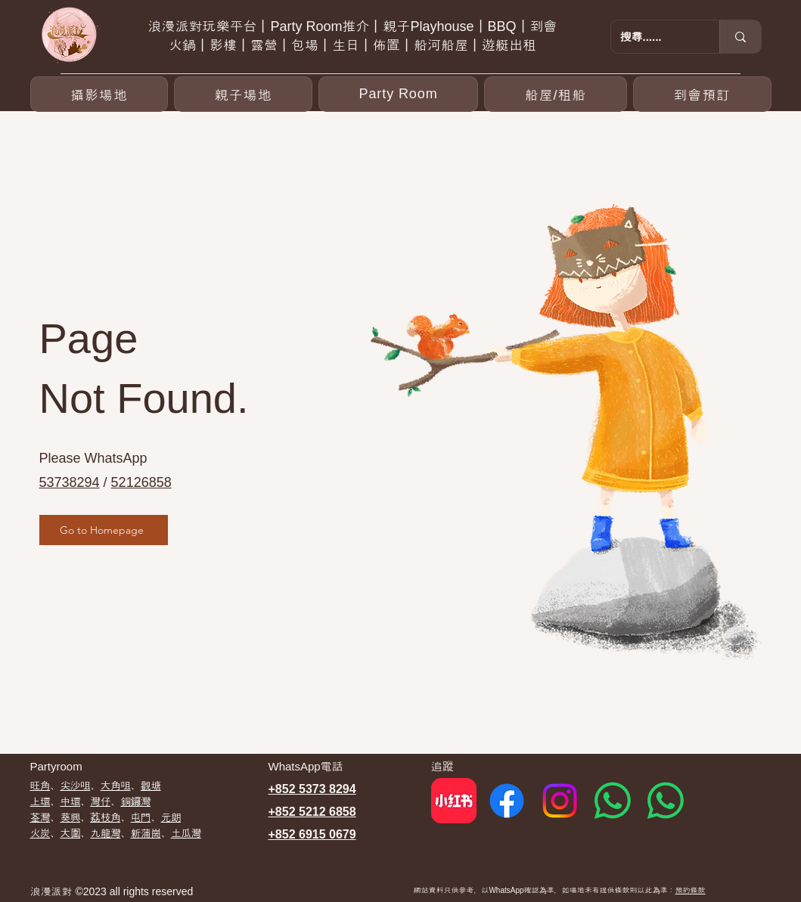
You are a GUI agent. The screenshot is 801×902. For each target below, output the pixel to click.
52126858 (141, 482)
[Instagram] (559, 800)
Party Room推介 (319, 26)
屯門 (141, 817)
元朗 (170, 817)
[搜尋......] (654, 36)
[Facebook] (506, 800)
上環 (40, 801)
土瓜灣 (186, 833)
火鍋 (182, 45)
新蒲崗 (146, 833)
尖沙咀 (75, 786)
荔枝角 (105, 817)
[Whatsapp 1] (612, 800)
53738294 (69, 482)
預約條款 (690, 890)
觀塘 (151, 786)
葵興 (70, 817)
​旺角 (40, 786)
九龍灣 (105, 833)
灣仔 (100, 801)
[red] (454, 800)
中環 (70, 801)
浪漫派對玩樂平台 (201, 26)
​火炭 (40, 833)
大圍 (70, 833)
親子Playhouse (428, 26)
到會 (543, 26)
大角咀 (116, 786)
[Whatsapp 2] (665, 800)
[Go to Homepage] (103, 530)
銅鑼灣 (135, 801)
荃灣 (40, 817)
